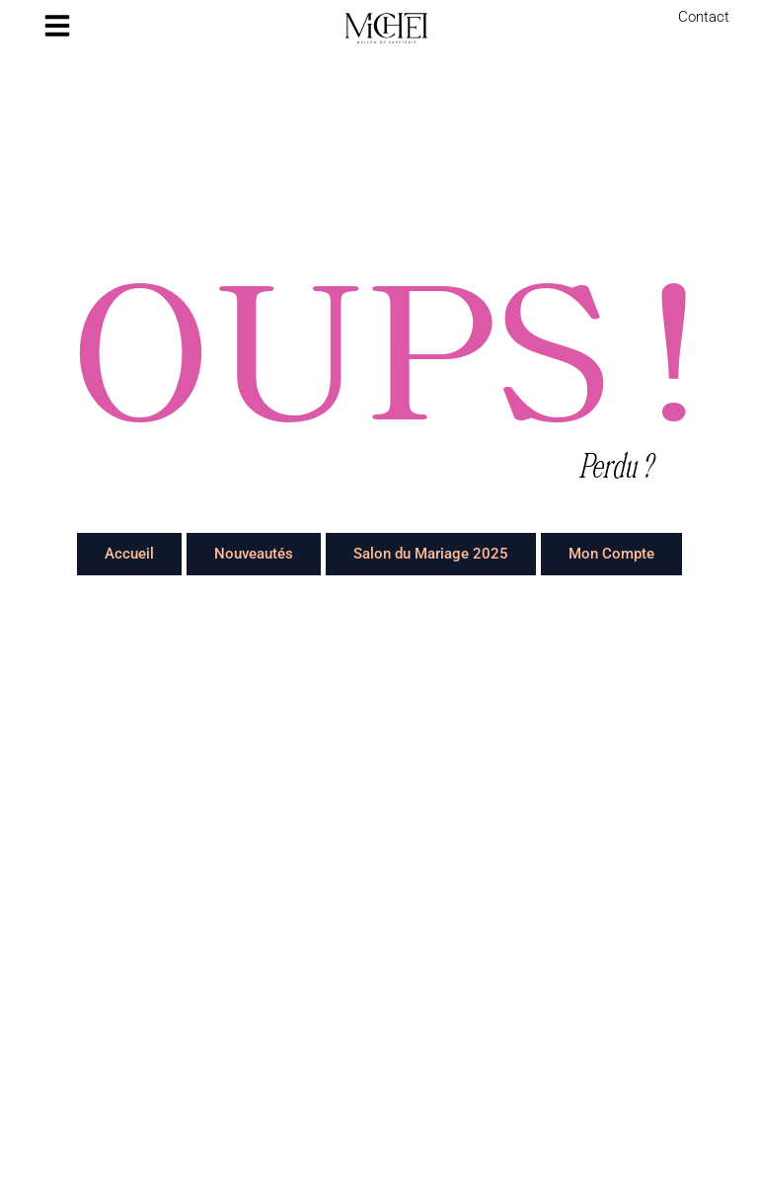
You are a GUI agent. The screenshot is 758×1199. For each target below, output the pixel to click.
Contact (703, 17)
